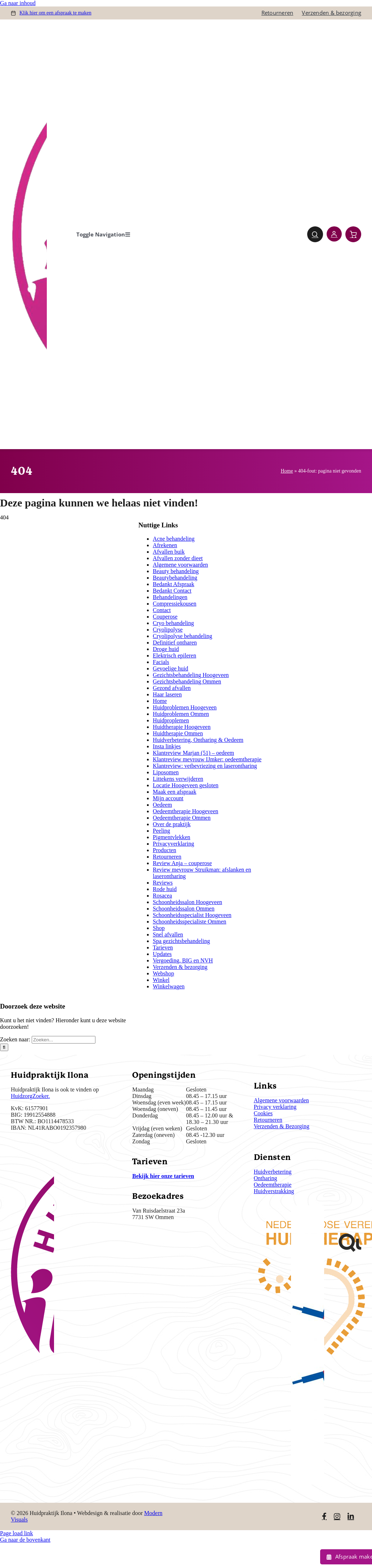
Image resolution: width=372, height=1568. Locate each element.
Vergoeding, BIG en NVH (183, 960)
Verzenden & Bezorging (281, 1126)
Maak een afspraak (174, 792)
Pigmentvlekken (171, 837)
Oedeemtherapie (273, 1185)
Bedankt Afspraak (173, 584)
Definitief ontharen (175, 642)
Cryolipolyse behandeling (182, 636)
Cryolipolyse (168, 629)
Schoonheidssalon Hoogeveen (187, 902)
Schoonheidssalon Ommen (183, 908)
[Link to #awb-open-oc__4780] (315, 234)
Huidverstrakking (274, 1191)
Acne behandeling (173, 539)
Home (287, 471)
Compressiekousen (174, 604)
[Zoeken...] (63, 1040)
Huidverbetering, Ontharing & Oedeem (198, 740)
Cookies (263, 1113)
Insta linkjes (167, 746)
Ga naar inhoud (18, 3)
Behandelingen (170, 597)
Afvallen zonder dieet (178, 558)
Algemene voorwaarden (180, 565)
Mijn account (168, 798)
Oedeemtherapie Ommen (181, 818)
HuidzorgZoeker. (30, 1096)
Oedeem (162, 805)
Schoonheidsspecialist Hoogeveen (192, 915)
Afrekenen (165, 545)
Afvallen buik (168, 552)
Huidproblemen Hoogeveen (184, 707)
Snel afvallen (168, 934)
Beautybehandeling (175, 578)
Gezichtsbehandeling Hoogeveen (191, 675)
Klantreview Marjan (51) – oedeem (193, 753)
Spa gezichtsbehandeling (181, 941)
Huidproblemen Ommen (181, 714)
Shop (159, 928)
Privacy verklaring (275, 1107)
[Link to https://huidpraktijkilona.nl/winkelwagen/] (353, 234)
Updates (162, 954)
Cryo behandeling (173, 623)
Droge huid (166, 649)
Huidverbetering (273, 1172)
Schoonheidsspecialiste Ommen (189, 921)
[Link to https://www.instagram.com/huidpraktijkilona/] (337, 1516)
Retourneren (167, 857)
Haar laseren (167, 694)
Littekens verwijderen (178, 779)
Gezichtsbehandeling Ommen (187, 681)
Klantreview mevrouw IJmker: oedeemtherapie (207, 759)
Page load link (16, 1533)
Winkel (161, 980)
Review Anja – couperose (182, 863)
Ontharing (265, 1178)
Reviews (162, 883)
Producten (164, 850)
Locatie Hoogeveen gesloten (185, 785)
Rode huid (164, 889)
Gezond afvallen (172, 688)
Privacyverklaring (173, 844)
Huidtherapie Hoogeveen (181, 727)
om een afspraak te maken (55, 12)
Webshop (163, 973)
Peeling (161, 831)
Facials (161, 662)
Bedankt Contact (172, 591)
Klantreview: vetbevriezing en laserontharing (205, 766)
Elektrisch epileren (174, 655)
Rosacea (162, 895)
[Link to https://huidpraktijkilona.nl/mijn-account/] (334, 234)
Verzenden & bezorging (180, 967)
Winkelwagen (168, 986)
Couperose (165, 617)
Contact (162, 610)
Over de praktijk (172, 824)
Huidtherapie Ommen (178, 733)
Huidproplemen (171, 720)
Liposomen (166, 772)
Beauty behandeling (176, 571)
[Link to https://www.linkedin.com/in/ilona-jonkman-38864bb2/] (351, 1516)
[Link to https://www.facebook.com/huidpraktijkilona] (324, 1516)
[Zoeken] (4, 1047)
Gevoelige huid (170, 668)
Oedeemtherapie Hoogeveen (185, 811)
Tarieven (163, 947)
